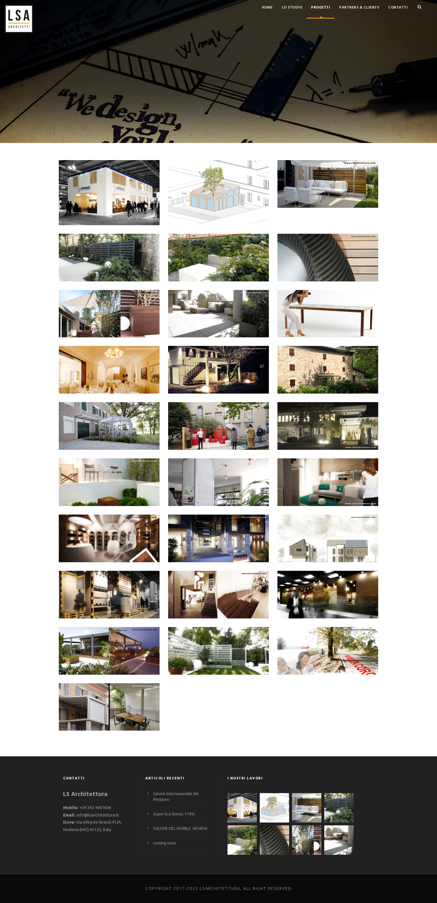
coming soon (164, 843)
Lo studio (292, 8)
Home (267, 8)
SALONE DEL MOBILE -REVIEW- (181, 828)
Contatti (398, 8)
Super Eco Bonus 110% (174, 814)
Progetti (320, 8)
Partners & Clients (359, 8)
